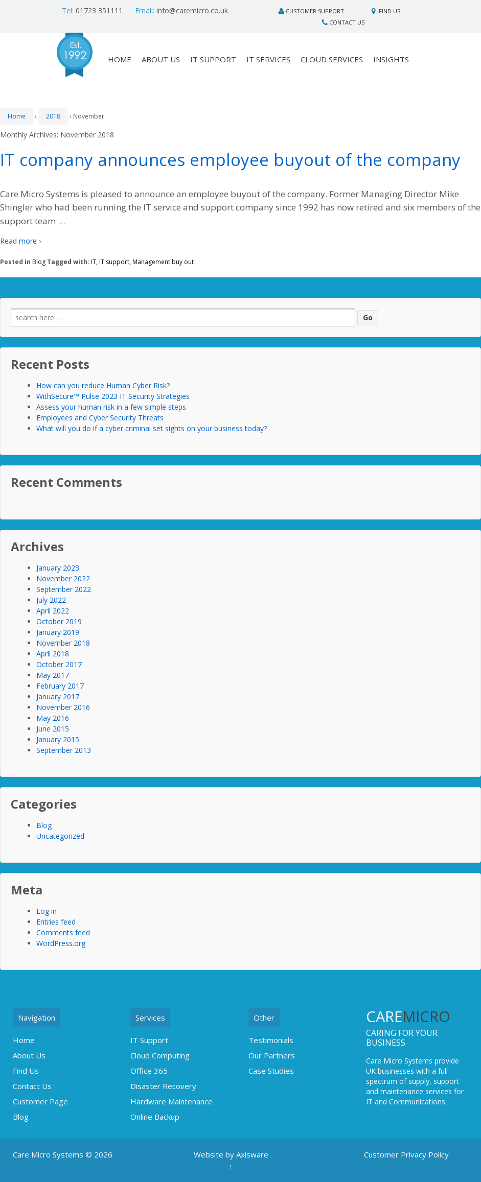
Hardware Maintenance (171, 1101)
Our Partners (271, 1055)
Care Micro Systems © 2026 (62, 1154)
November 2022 (63, 578)
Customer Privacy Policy (406, 1154)
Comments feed (63, 932)
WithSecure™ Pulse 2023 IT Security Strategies (113, 396)
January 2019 (57, 632)
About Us (161, 59)
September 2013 (63, 750)
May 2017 (52, 675)
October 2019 (59, 621)
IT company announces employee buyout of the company (230, 159)
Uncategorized (60, 836)
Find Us (389, 11)
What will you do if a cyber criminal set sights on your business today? (151, 428)
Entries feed (56, 922)
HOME (119, 59)
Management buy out (163, 261)
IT (93, 261)
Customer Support (315, 11)
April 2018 (52, 653)
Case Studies (271, 1071)
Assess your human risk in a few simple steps (111, 407)
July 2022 (51, 600)
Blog (38, 261)
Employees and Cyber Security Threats (100, 417)
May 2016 (52, 718)
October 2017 (59, 664)
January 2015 (57, 739)
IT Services (268, 59)
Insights (391, 59)
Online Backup (154, 1117)
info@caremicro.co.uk (181, 10)
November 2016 (63, 707)
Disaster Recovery (163, 1086)
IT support (114, 261)
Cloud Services (332, 59)
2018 (53, 116)
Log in (46, 911)
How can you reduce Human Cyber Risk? (103, 385)
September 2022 (63, 589)
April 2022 (52, 611)
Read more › (20, 241)
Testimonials (270, 1040)
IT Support (213, 59)
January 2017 (57, 696)
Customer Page (40, 1101)
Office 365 (149, 1071)
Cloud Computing (160, 1055)
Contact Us (346, 22)
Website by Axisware (231, 1154)
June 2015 (52, 729)
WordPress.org (60, 943)
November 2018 (63, 643)
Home (17, 116)
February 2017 (60, 686)
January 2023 (57, 568)
